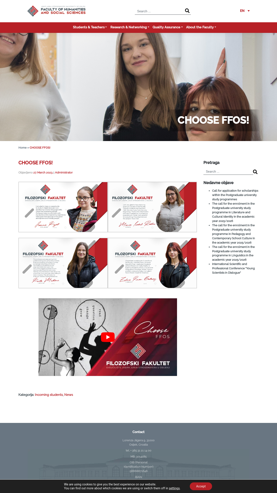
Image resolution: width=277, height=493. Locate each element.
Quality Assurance (166, 27)
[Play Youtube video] (108, 337)
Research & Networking (128, 27)
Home (22, 147)
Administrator (64, 172)
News (68, 395)
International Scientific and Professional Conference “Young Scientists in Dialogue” (233, 268)
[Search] (187, 10)
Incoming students (49, 395)
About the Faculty (200, 27)
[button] (245, 11)
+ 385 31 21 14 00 (140, 450)
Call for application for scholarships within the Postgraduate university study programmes (235, 195)
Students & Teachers (89, 27)
